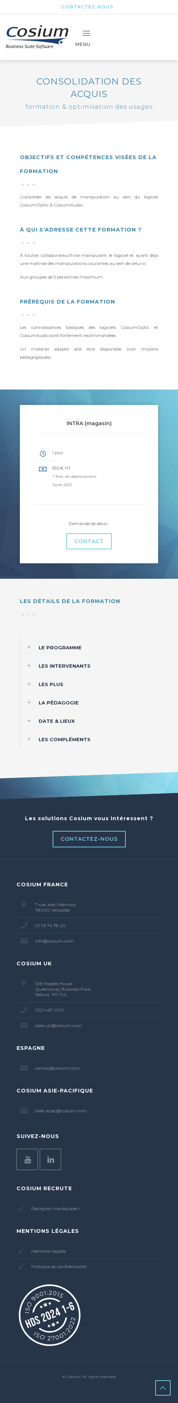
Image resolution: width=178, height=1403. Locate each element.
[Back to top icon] (163, 1388)
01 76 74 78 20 (50, 925)
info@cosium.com (54, 941)
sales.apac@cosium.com (61, 1110)
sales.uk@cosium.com (58, 1025)
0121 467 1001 (49, 1010)
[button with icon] (27, 1159)
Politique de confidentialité (59, 1266)
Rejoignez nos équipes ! (55, 1208)
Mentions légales (48, 1251)
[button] (89, 647)
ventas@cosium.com (57, 1068)
